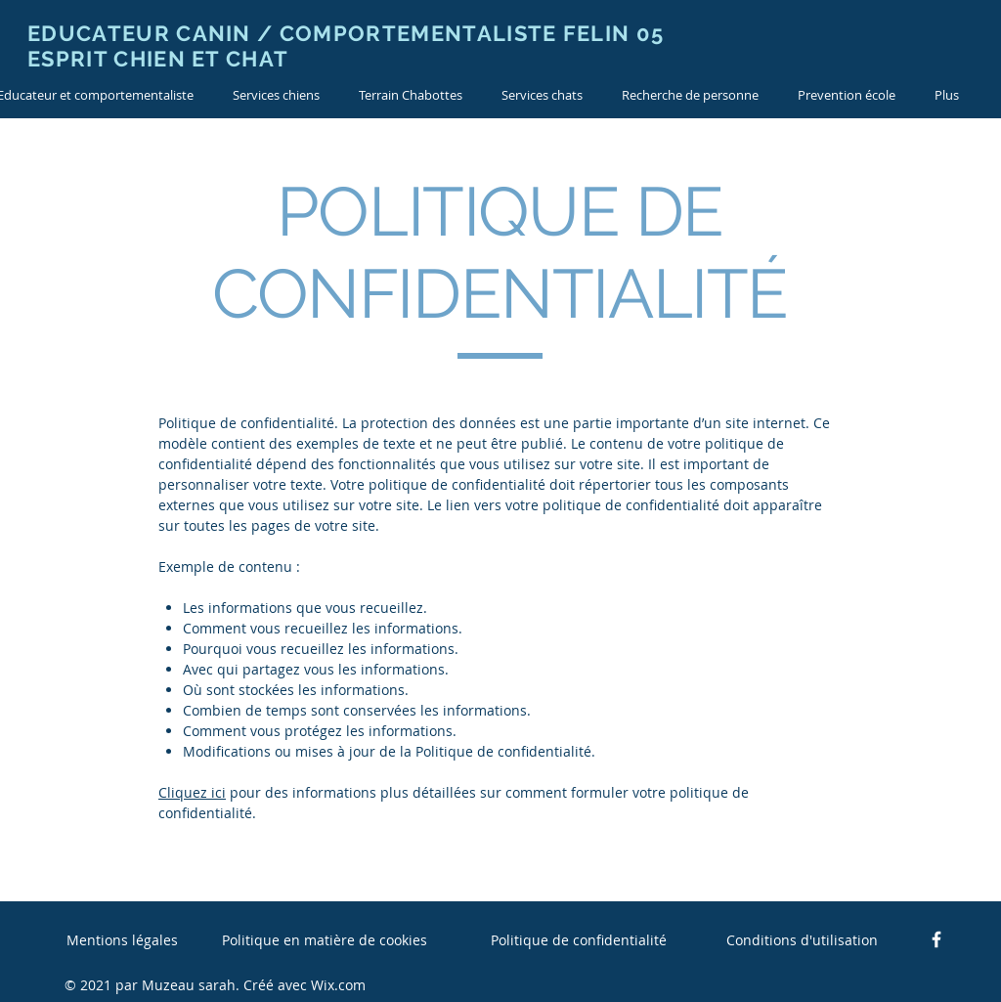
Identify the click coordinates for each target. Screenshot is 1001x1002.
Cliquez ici (192, 792)
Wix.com (338, 985)
